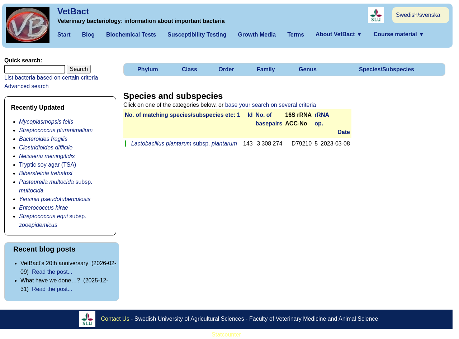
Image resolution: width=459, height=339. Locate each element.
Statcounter (226, 334)
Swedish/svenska (418, 15)
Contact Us (115, 319)
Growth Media (257, 35)
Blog (88, 35)
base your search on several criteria (270, 105)
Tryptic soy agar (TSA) (47, 165)
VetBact (73, 11)
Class (189, 69)
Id (249, 115)
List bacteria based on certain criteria (51, 78)
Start (63, 35)
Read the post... (52, 272)
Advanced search (26, 86)
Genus (308, 69)
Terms (295, 35)
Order (226, 69)
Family (266, 69)
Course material (399, 34)
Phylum (147, 69)
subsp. (184, 143)
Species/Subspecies (386, 69)
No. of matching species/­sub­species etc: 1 (182, 115)
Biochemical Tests (131, 35)
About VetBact (339, 34)
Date (343, 132)
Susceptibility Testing (196, 35)
